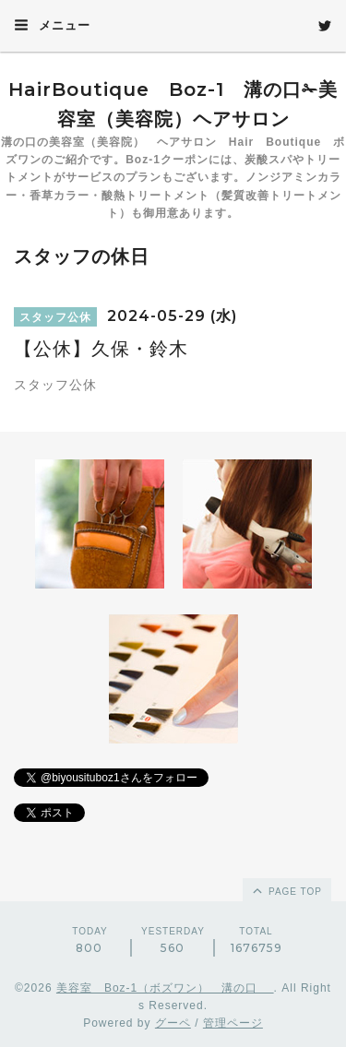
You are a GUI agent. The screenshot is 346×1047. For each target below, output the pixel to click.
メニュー (52, 25)
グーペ (173, 1023)
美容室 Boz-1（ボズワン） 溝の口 (165, 988)
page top (286, 890)
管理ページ (233, 1023)
